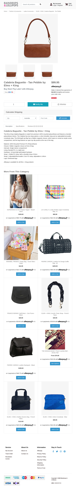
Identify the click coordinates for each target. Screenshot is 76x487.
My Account (9, 450)
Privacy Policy (41, 454)
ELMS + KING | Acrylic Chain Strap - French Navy (55, 314)
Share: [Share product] (9, 92)
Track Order (9, 454)
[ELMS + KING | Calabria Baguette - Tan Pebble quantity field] (14, 104)
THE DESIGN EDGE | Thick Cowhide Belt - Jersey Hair (55, 352)
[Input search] (30, 4)
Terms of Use (41, 468)
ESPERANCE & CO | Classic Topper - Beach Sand (21, 210)
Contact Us (24, 454)
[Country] (30, 118)
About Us (24, 450)
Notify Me (38, 104)
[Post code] (46, 118)
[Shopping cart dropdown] (68, 4)
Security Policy (41, 460)
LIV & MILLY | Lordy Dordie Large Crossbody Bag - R (55, 210)
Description (9, 126)
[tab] (9, 126)
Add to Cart (20, 222)
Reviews (35, 126)
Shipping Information (40, 464)
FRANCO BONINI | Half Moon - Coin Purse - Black (21, 314)
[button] (56, 4)
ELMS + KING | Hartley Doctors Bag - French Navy (21, 417)
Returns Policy (41, 457)
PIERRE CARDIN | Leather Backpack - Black (21, 365)
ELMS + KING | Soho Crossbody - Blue (55, 417)
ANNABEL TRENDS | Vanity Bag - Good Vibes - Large (21, 262)
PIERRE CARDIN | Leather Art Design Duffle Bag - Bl (55, 262)
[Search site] (40, 4)
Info (35, 218)
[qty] (13, 118)
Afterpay (39, 450)
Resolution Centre (8, 458)
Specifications (20, 126)
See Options (55, 363)
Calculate (63, 118)
